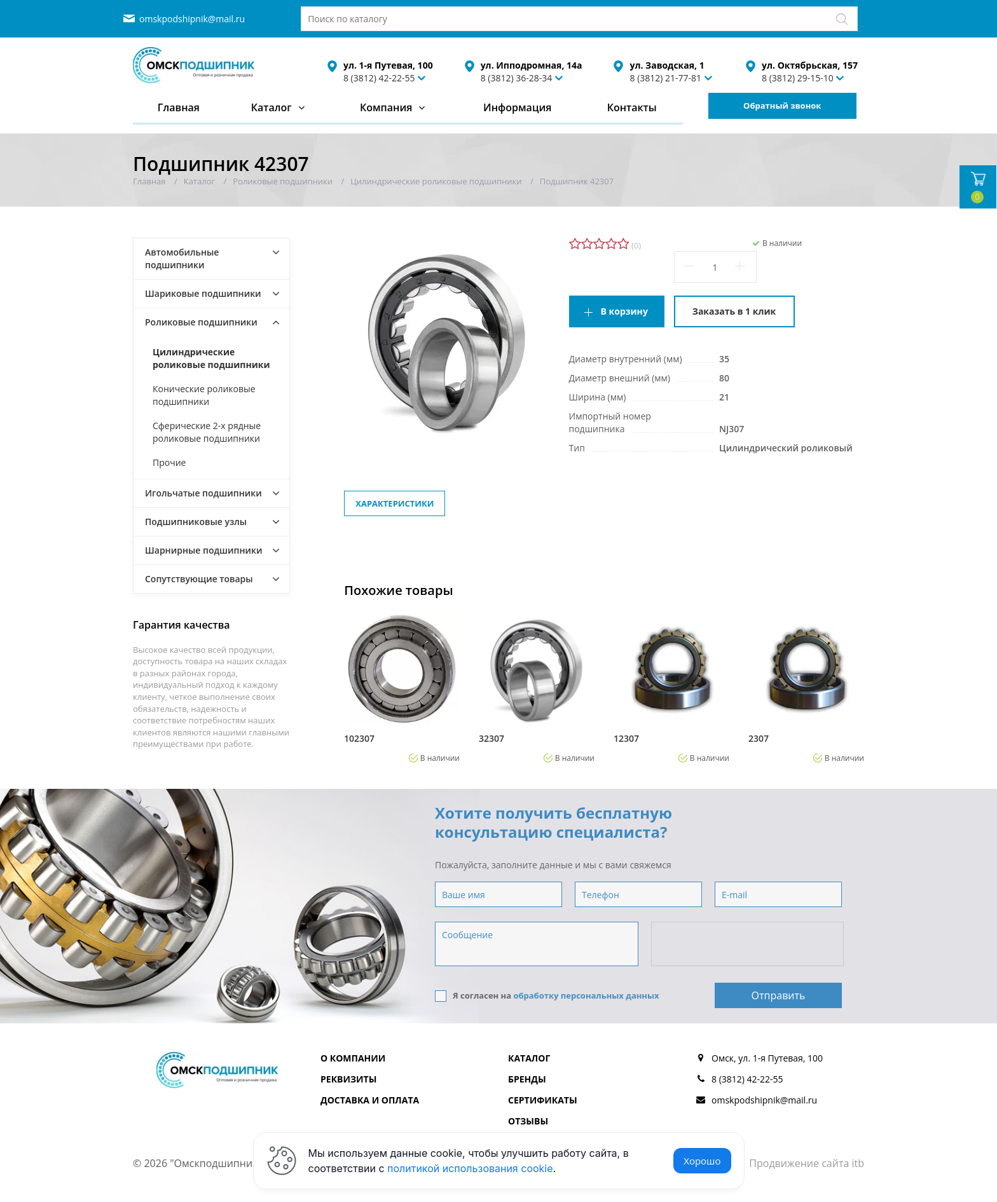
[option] (401, 687)
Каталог (271, 107)
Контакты (632, 107)
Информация (517, 107)
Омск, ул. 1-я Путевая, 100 (767, 1058)
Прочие (169, 462)
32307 (491, 738)
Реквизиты (348, 1079)
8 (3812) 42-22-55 (379, 78)
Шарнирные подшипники (204, 550)
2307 (758, 738)
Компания (386, 107)
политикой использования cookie (470, 1168)
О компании (352, 1058)
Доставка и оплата (369, 1100)
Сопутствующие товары (199, 579)
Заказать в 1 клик (734, 311)
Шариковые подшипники (203, 293)
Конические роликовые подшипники (204, 395)
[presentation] (748, 944)
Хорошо (702, 1160)
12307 (626, 738)
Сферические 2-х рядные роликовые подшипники (207, 432)
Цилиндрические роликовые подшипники (211, 358)
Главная (179, 107)
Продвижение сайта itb (806, 1163)
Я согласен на (547, 996)
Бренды (527, 1079)
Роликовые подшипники (201, 322)
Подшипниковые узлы (196, 522)
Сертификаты (542, 1100)
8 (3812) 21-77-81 (665, 78)
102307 (359, 738)
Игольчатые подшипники (203, 493)
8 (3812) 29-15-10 (798, 78)
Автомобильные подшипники (182, 258)
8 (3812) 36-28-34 (517, 78)
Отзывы (528, 1121)
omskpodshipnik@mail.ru (192, 19)
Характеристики (394, 503)
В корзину (624, 311)
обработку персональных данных (586, 995)
